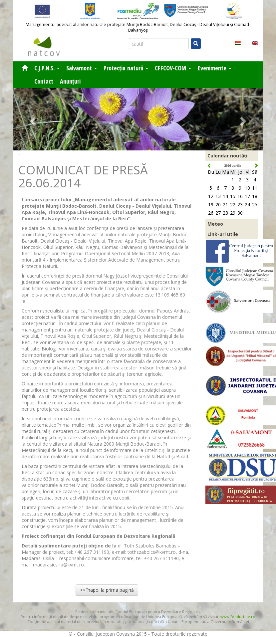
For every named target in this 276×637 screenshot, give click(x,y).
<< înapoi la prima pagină (107, 590)
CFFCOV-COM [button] (173, 68)
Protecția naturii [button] (126, 68)
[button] (32, 119)
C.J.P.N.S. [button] (47, 68)
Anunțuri (70, 81)
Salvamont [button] (81, 68)
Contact (43, 81)
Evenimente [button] (214, 68)
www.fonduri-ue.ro (237, 616)
